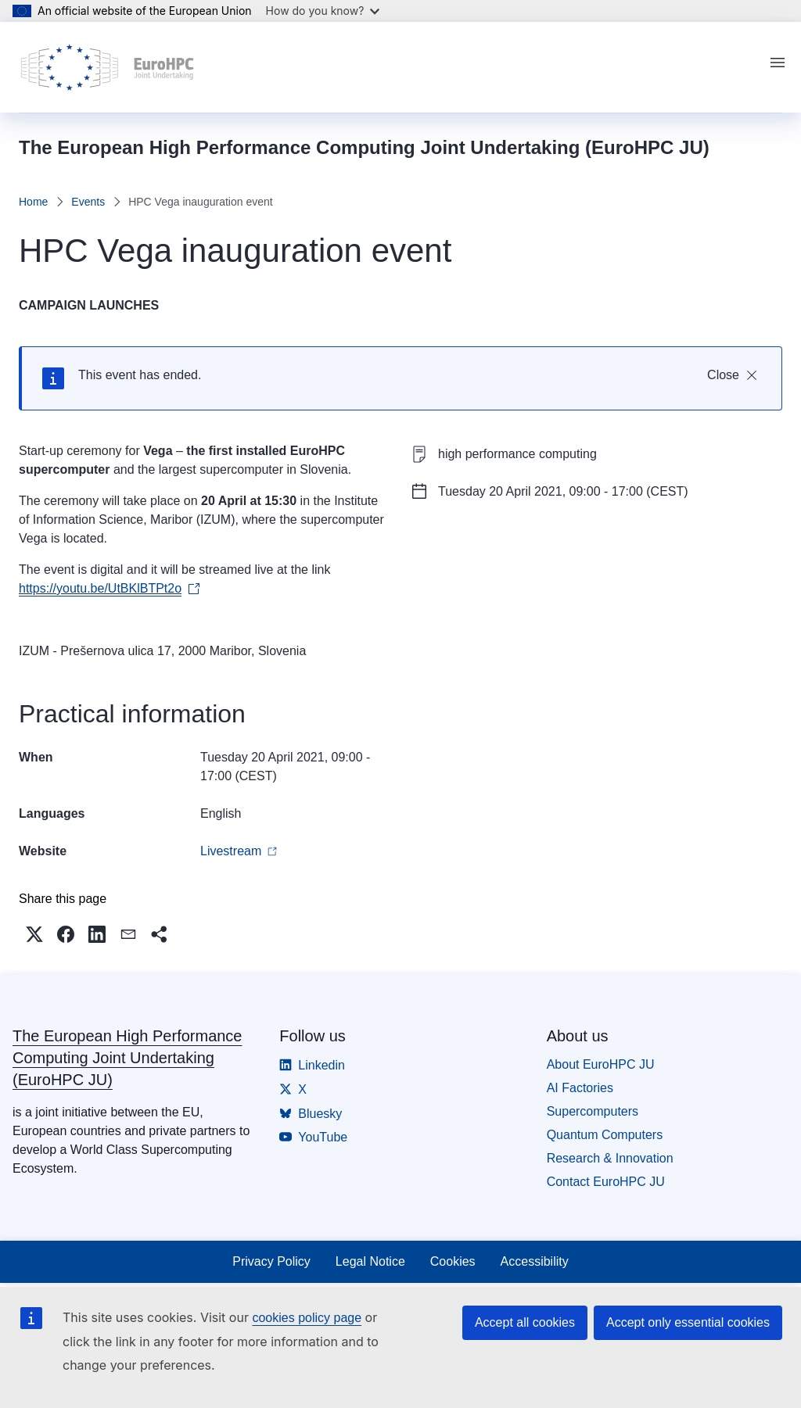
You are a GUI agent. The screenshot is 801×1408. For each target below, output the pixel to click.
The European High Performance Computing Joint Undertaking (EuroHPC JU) (127, 1057)
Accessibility (535, 1261)
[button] (34, 934)
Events (88, 201)
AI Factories (580, 1088)
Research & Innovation (610, 1158)
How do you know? (323, 10)
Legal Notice (370, 1261)
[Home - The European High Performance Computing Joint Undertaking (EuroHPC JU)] (107, 67)
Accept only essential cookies (688, 1322)
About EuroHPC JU (601, 1064)
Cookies (453, 1261)
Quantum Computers (605, 1134)
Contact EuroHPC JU (606, 1181)
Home (33, 201)
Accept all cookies (525, 1322)
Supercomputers (592, 1111)
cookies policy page (306, 1317)
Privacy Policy (271, 1261)
